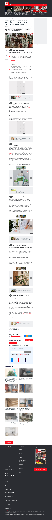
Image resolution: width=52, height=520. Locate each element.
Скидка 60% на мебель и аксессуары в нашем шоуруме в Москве (9, 13)
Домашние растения (19, 96)
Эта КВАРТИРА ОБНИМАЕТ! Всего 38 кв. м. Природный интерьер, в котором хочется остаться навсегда (34, 14)
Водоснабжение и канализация (9, 492)
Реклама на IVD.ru (36, 44)
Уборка (20, 473)
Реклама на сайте (7, 466)
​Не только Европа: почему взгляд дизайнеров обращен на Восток (26, 14)
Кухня (20, 450)
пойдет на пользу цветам (26, 313)
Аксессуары (21, 468)
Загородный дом (21, 469)
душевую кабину (21, 258)
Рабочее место (21, 461)
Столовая (20, 452)
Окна (5, 485)
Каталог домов (7, 448)
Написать (29, 340)
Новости (21, 2)
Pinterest (20, 359)
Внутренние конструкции (8, 489)
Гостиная (20, 453)
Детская (20, 457)
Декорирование (21, 465)
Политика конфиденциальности (10, 470)
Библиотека (21, 464)
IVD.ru (7, 510)
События (26, 2)
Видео (44, 4)
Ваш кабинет (42, 2)
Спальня (20, 449)
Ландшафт (17, 188)
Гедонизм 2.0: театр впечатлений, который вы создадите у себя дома (17, 14)
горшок (10, 153)
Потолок (6, 488)
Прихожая (21, 456)
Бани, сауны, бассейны (8, 501)
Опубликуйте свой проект (40, 469)
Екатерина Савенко (15, 329)
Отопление (6, 493)
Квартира (20, 448)
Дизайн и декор (25, 4)
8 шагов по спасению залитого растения (23, 290)
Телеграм (13, 359)
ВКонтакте (14, 361)
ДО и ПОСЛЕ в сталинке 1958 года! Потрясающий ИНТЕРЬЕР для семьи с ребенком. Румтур (43, 14)
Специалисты (19, 4)
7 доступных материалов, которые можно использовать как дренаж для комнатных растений (23, 239)
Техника (6, 507)
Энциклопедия (32, 2)
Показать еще (8, 442)
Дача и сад (40, 4)
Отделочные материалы (8, 504)
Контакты (7, 473)
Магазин (12, 2)
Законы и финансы (8, 508)
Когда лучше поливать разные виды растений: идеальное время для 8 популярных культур (23, 191)
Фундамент (6, 481)
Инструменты (7, 505)
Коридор (20, 472)
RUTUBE (27, 361)
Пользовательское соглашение (9, 469)
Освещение (6, 497)
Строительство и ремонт (33, 4)
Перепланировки (13, 4)
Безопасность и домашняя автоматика (11, 500)
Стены (6, 484)
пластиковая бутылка (18, 201)
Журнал (16, 2)
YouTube (20, 361)
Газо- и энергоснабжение (9, 496)
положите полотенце (13, 250)
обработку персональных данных (21, 354)
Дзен (26, 359)
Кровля (6, 482)
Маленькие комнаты (22, 460)
